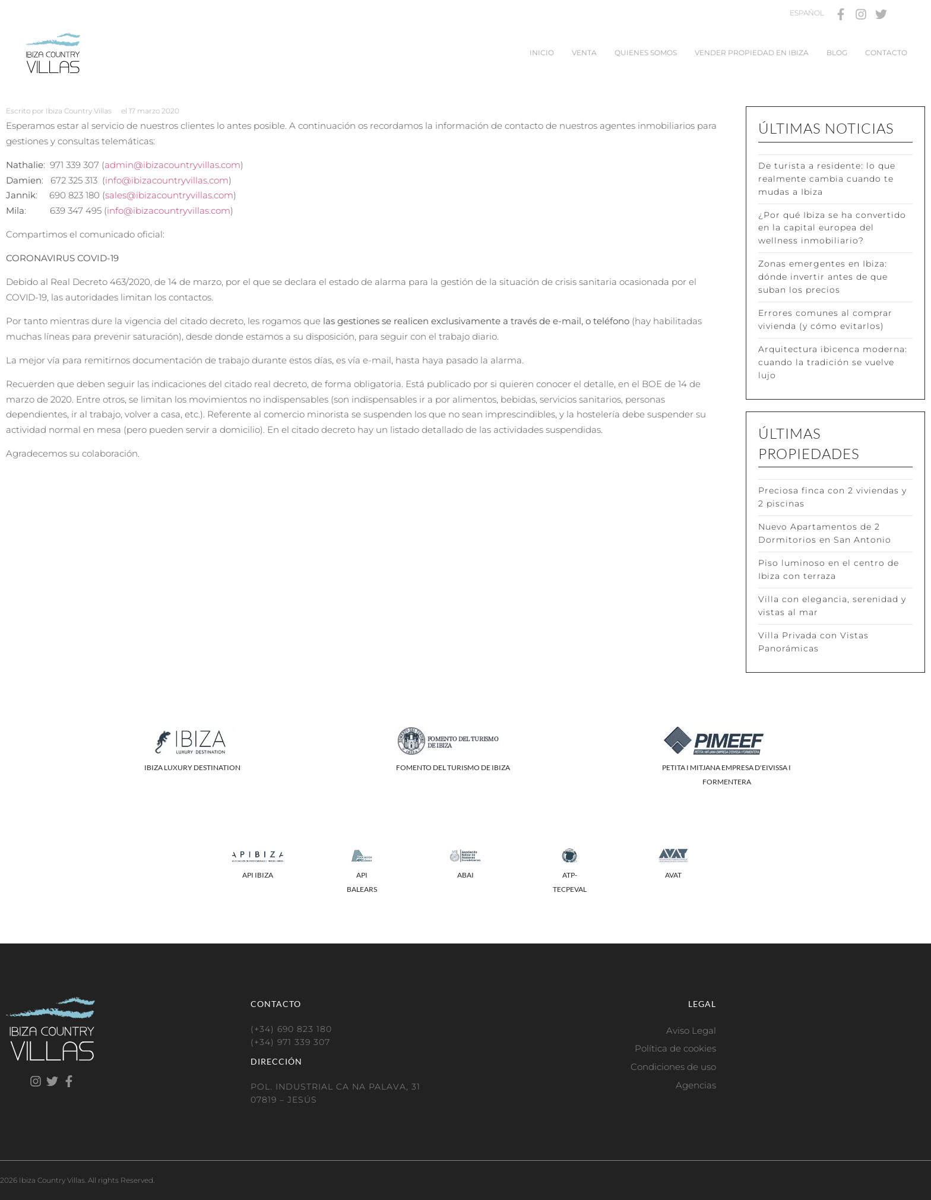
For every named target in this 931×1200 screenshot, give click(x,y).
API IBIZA (257, 874)
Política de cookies (675, 1048)
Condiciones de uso (673, 1066)
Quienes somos (646, 52)
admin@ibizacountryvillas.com (172, 164)
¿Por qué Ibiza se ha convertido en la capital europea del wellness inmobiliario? (832, 228)
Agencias (696, 1085)
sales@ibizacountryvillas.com (169, 195)
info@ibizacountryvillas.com (167, 180)
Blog (836, 52)
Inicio (542, 52)
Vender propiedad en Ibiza (752, 52)
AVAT (673, 874)
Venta (584, 52)
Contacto (886, 52)
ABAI (465, 874)
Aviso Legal (691, 1030)
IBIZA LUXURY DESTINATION (192, 767)
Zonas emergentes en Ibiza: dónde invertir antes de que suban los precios (823, 276)
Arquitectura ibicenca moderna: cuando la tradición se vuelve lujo (832, 362)
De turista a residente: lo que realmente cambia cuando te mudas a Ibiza (826, 178)
